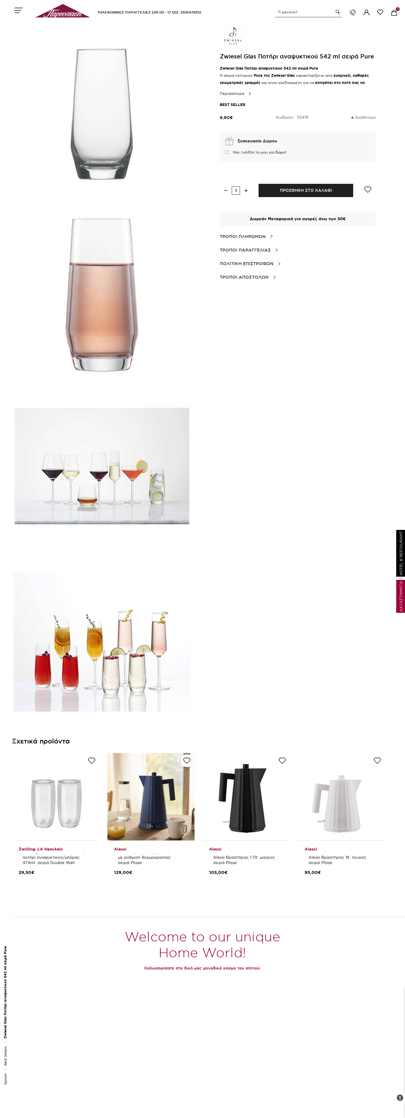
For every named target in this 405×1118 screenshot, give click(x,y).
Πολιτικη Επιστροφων (246, 263)
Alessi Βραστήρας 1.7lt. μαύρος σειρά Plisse (244, 860)
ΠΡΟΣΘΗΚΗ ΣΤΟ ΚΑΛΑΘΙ (306, 190)
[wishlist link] (380, 13)
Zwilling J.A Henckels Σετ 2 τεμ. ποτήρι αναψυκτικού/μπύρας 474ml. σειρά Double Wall (55, 857)
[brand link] (233, 37)
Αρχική (5, 1079)
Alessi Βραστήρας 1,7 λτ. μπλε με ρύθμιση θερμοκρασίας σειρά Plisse (148, 857)
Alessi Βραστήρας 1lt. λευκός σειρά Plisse (338, 860)
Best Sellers (5, 1056)
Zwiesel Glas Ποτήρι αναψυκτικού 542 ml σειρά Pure (5, 992)
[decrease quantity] (226, 191)
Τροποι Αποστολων (244, 277)
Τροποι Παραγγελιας (245, 250)
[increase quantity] (246, 191)
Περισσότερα (232, 93)
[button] (337, 12)
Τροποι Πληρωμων (243, 236)
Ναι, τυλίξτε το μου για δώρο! (259, 152)
